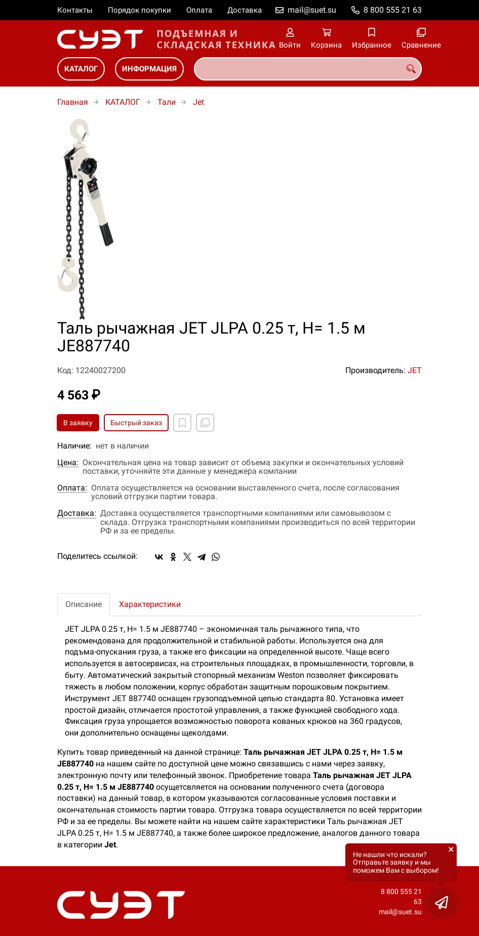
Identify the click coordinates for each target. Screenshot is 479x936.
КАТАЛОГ (81, 68)
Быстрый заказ (136, 423)
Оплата (199, 10)
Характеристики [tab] (150, 604)
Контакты (75, 10)
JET (415, 370)
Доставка (244, 10)
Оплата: (72, 488)
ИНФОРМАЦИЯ (149, 68)
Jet (198, 102)
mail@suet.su (312, 10)
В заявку (78, 423)
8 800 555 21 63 (393, 10)
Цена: (67, 462)
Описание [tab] (83, 604)
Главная (72, 102)
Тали (166, 102)
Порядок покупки (139, 10)
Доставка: (76, 513)
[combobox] (308, 68)
